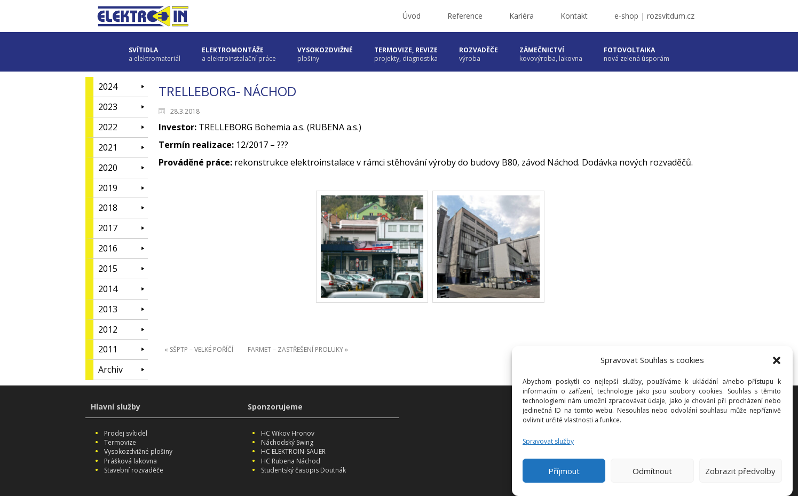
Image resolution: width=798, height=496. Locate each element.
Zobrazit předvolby (740, 476)
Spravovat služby (548, 447)
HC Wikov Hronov (287, 433)
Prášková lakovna (130, 461)
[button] (776, 366)
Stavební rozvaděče (133, 470)
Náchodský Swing (287, 442)
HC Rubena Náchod (290, 461)
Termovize (120, 442)
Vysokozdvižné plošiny (138, 451)
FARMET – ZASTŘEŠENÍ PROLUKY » (298, 349)
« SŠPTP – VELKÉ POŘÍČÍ (198, 349)
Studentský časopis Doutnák (303, 470)
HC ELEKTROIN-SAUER (293, 451)
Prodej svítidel (125, 433)
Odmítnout (652, 476)
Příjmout (564, 476)
